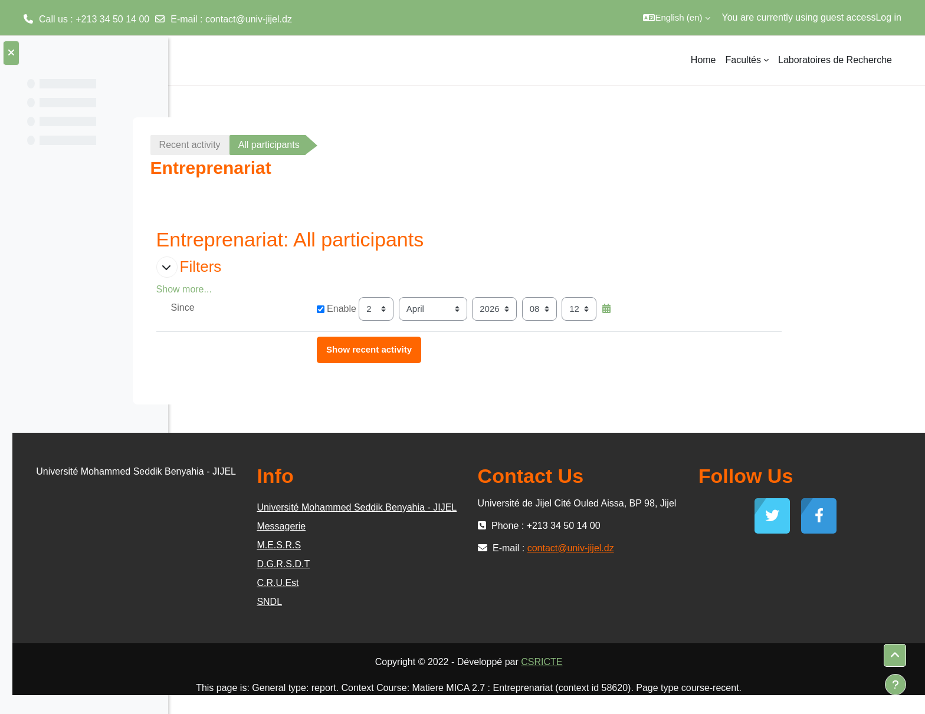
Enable (419, 309)
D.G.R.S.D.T (407, 583)
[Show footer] (895, 684)
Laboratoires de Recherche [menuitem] (835, 60)
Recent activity (272, 145)
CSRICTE (624, 681)
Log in (888, 17)
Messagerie (405, 545)
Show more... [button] (266, 289)
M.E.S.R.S (403, 564)
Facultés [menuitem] (743, 60)
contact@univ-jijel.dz (248, 19)
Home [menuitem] (703, 60)
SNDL (393, 621)
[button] (676, 17)
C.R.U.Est (401, 602)
